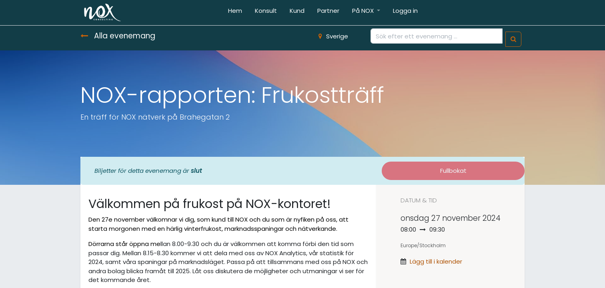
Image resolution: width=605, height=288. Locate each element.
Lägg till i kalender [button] (436, 261)
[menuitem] (235, 12)
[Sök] (513, 39)
